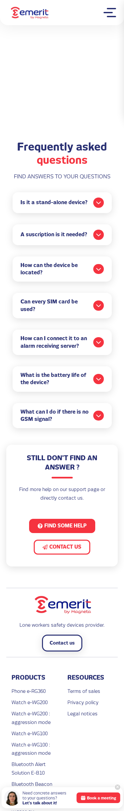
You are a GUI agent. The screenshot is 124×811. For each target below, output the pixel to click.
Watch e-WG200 (30, 702)
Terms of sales (83, 691)
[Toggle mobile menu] (111, 12)
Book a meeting (98, 797)
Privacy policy (83, 702)
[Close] (117, 787)
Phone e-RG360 (29, 691)
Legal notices (82, 713)
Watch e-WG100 (30, 733)
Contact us (62, 643)
